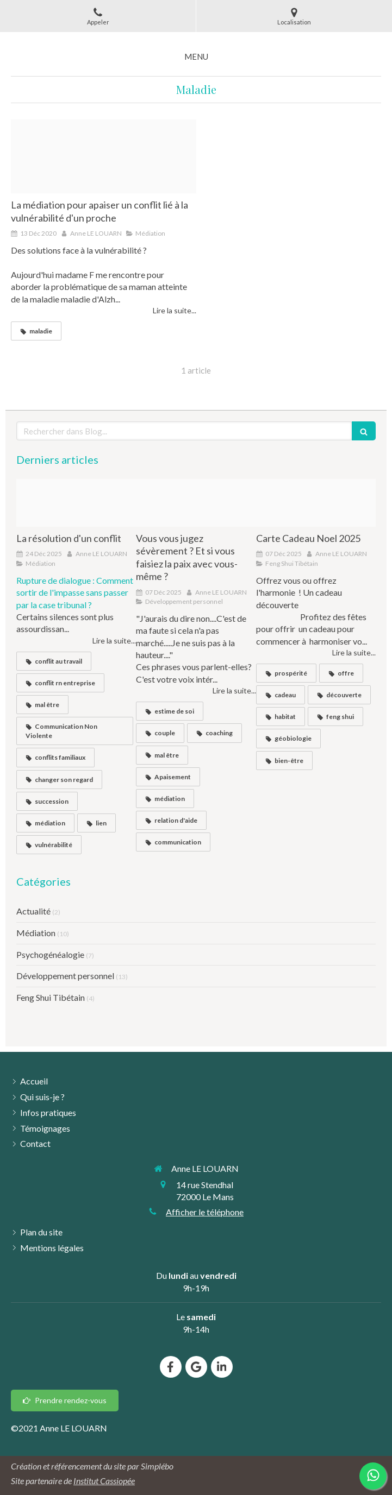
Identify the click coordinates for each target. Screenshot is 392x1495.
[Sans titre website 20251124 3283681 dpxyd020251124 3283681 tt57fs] (76, 503)
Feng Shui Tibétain (50, 997)
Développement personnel (65, 975)
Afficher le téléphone (205, 1212)
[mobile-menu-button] (196, 56)
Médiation (35, 933)
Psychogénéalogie (50, 954)
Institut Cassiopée (104, 1480)
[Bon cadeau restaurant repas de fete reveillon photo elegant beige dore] (316, 503)
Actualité (33, 911)
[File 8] (103, 156)
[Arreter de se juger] (196, 503)
